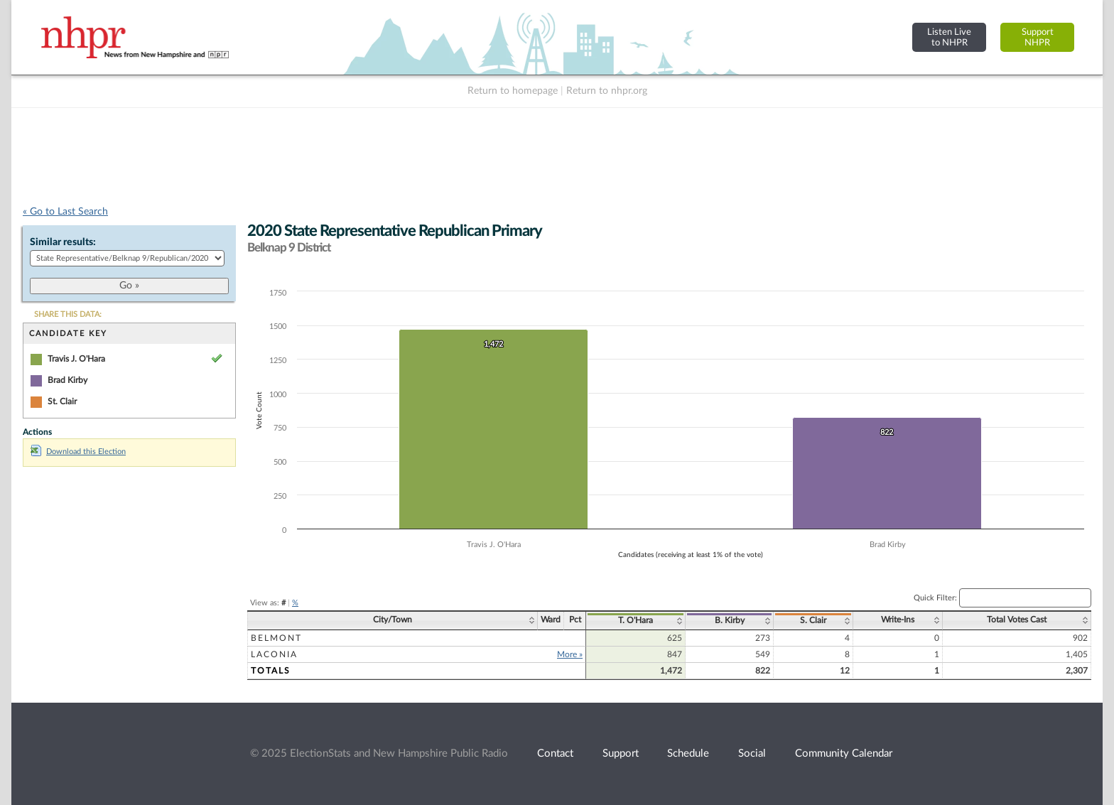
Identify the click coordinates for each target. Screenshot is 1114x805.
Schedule (688, 753)
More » (570, 654)
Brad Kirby (67, 380)
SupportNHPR (1038, 37)
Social (752, 753)
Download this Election (78, 451)
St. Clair (62, 401)
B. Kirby (730, 620)
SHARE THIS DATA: (68, 314)
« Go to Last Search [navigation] (65, 212)
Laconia (274, 654)
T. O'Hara (635, 620)
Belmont (276, 638)
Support (620, 753)
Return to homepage (512, 91)
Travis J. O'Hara (76, 359)
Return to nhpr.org (606, 91)
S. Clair (813, 620)
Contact (555, 753)
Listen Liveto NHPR (949, 37)
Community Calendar (843, 753)
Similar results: (63, 242)
